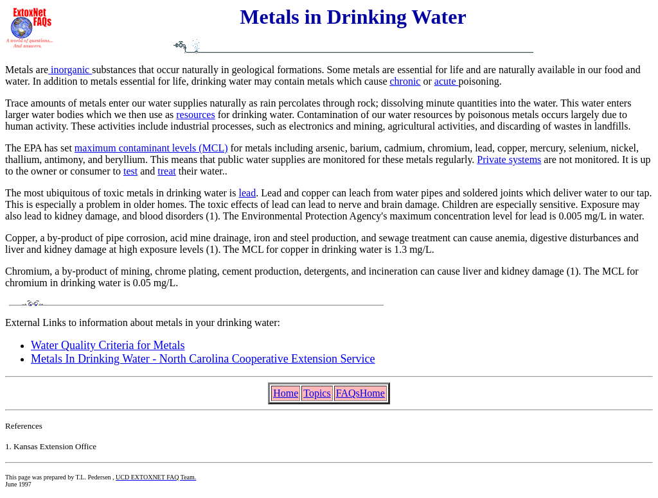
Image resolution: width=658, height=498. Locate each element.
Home (285, 393)
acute (446, 81)
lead (247, 192)
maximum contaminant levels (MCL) (151, 147)
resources (195, 114)
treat (166, 171)
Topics (316, 393)
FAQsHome (360, 393)
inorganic (70, 69)
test (130, 171)
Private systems (509, 159)
